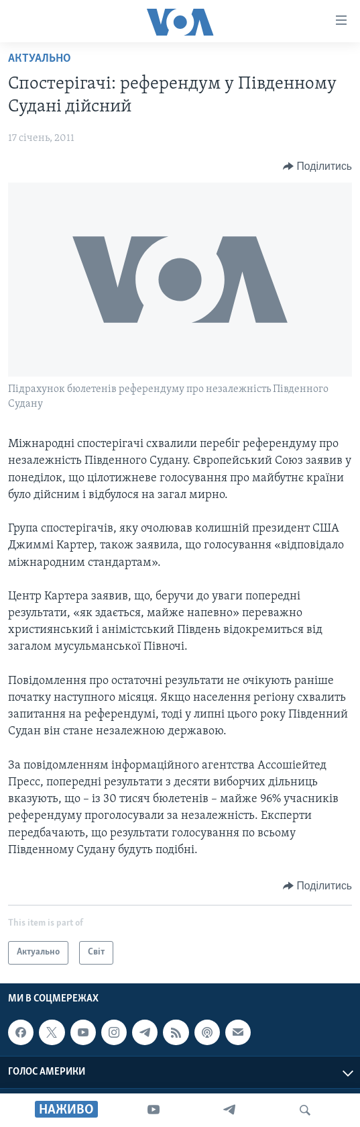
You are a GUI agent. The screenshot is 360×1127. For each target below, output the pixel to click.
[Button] (317, 166)
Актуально (39, 58)
